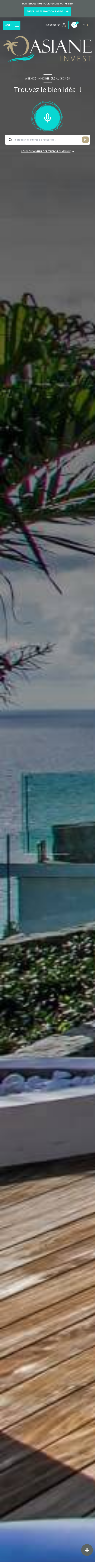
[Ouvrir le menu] (11, 25)
